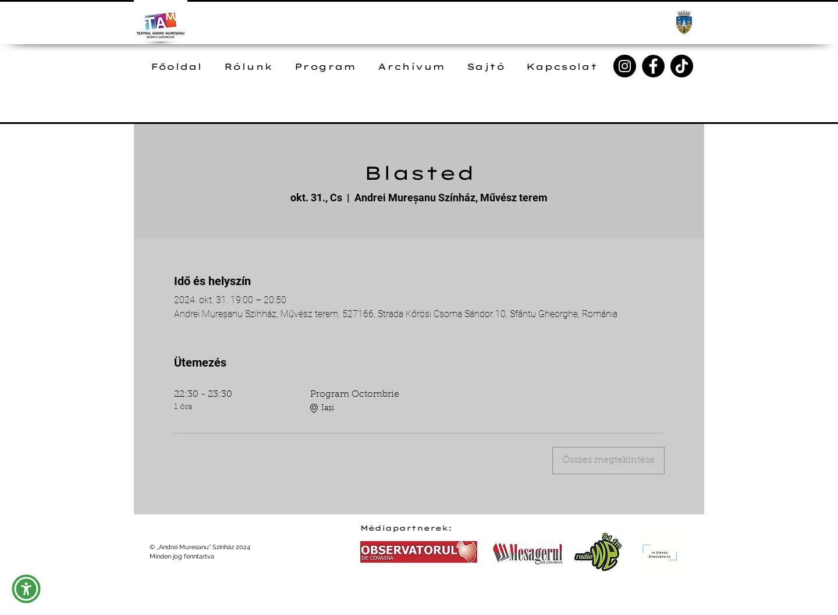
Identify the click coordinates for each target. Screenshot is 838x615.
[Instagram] (624, 66)
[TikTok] (681, 66)
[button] (26, 588)
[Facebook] (653, 66)
